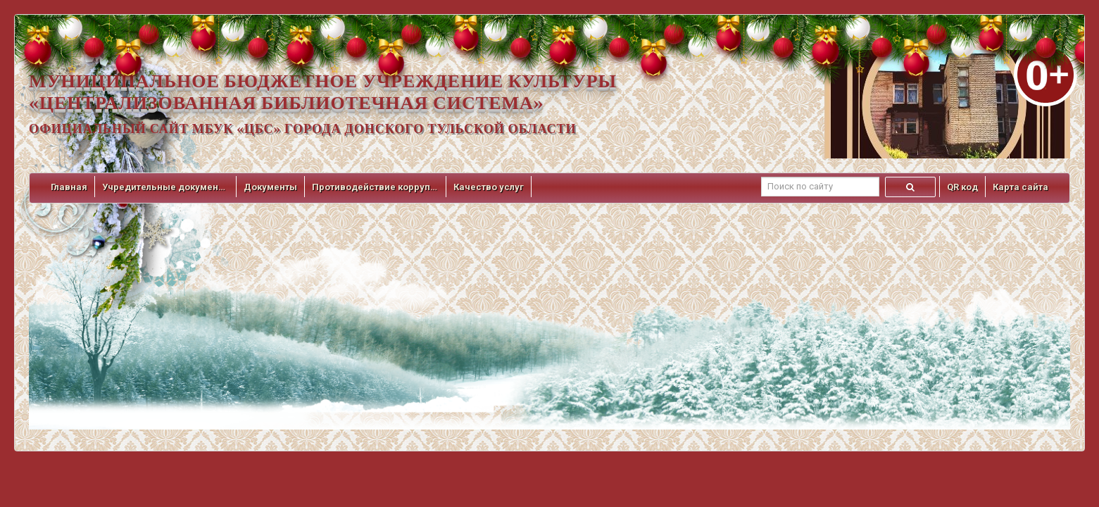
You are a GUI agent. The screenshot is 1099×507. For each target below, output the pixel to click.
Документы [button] (270, 187)
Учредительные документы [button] (165, 187)
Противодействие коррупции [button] (375, 187)
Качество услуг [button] (488, 187)
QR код (962, 187)
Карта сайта (1020, 187)
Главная (69, 187)
